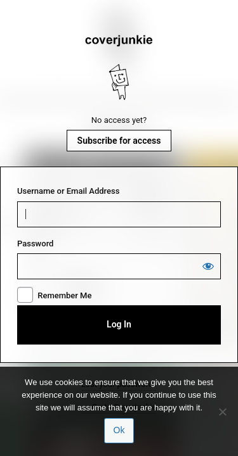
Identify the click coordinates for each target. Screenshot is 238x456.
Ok (119, 430)
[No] (222, 411)
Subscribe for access (119, 141)
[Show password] (208, 266)
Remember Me (64, 295)
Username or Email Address (68, 191)
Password (35, 243)
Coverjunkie (119, 68)
